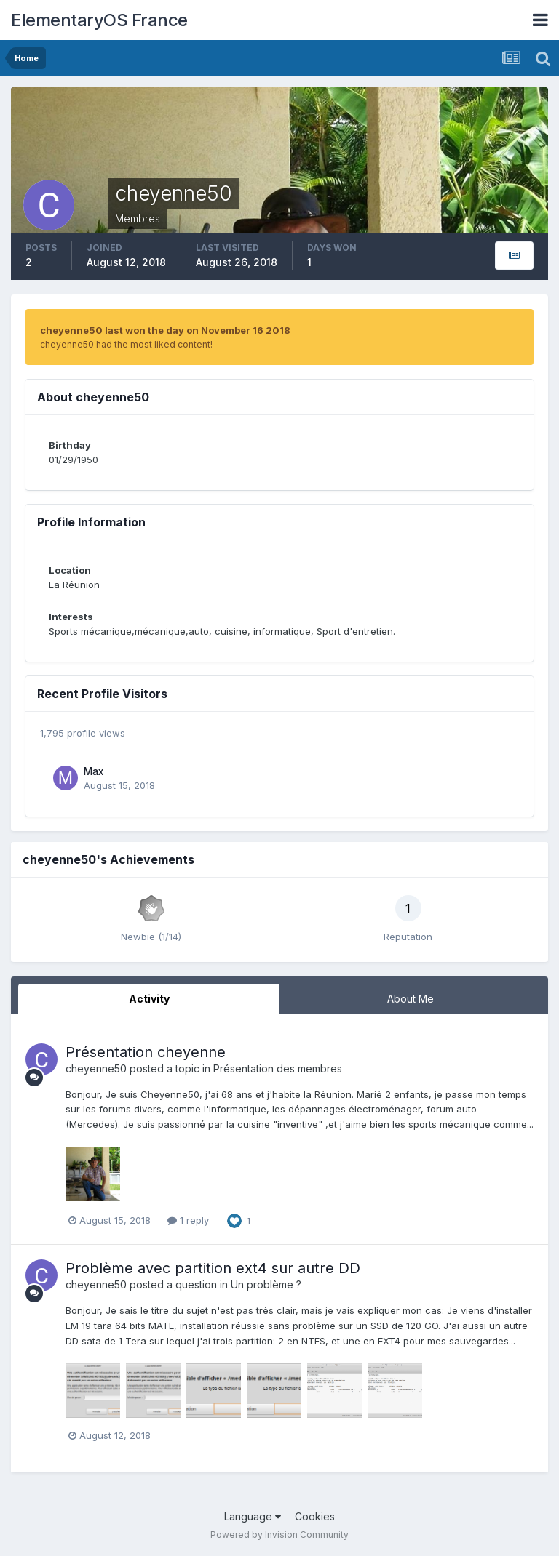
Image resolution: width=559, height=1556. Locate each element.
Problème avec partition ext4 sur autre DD (213, 1268)
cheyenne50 (96, 1068)
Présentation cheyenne (146, 1052)
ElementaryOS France (99, 20)
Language (252, 1516)
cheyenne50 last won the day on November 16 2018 (165, 330)
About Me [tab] (410, 998)
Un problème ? (266, 1284)
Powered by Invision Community (279, 1534)
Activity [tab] (149, 998)
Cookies (315, 1516)
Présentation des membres (277, 1068)
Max (93, 771)
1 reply (188, 1220)
